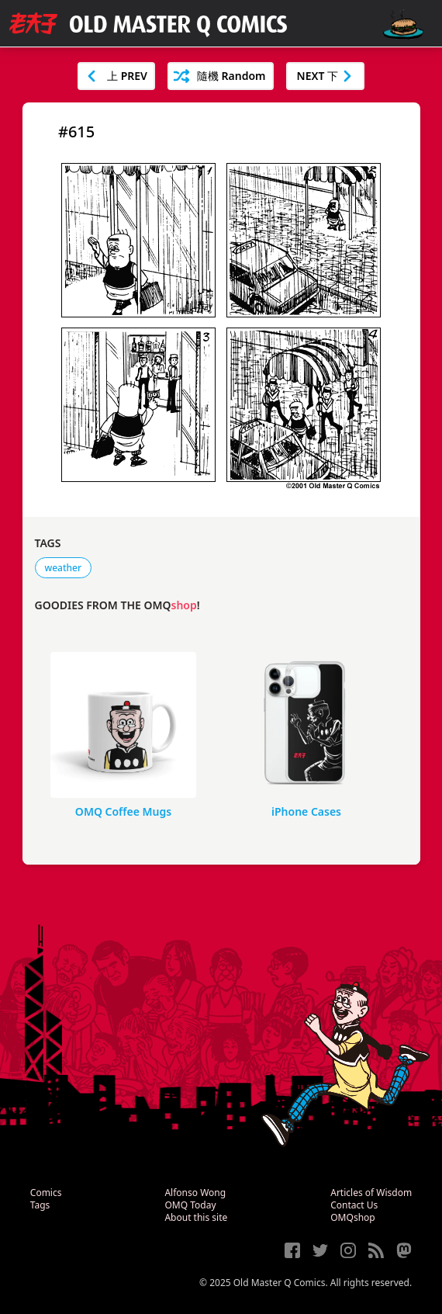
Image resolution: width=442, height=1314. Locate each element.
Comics (46, 1192)
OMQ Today (190, 1205)
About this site (195, 1217)
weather (63, 567)
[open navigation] (403, 24)
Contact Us (354, 1205)
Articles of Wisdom (371, 1192)
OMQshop (352, 1217)
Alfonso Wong (195, 1192)
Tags (40, 1205)
